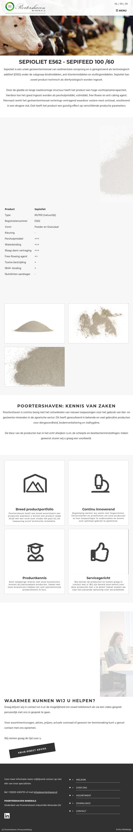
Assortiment (83, 796)
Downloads (83, 803)
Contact (81, 811)
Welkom (81, 780)
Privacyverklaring (25, 829)
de (126, 4)
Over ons (81, 788)
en (121, 4)
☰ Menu (121, 11)
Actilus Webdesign (123, 829)
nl (116, 4)
